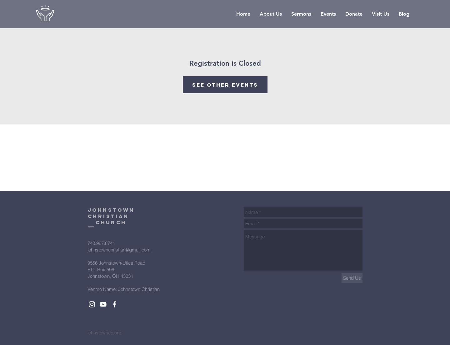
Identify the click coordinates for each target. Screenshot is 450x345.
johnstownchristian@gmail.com (119, 250)
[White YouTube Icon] (103, 304)
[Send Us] (352, 278)
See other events (225, 85)
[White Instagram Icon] (92, 304)
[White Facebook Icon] (114, 304)
